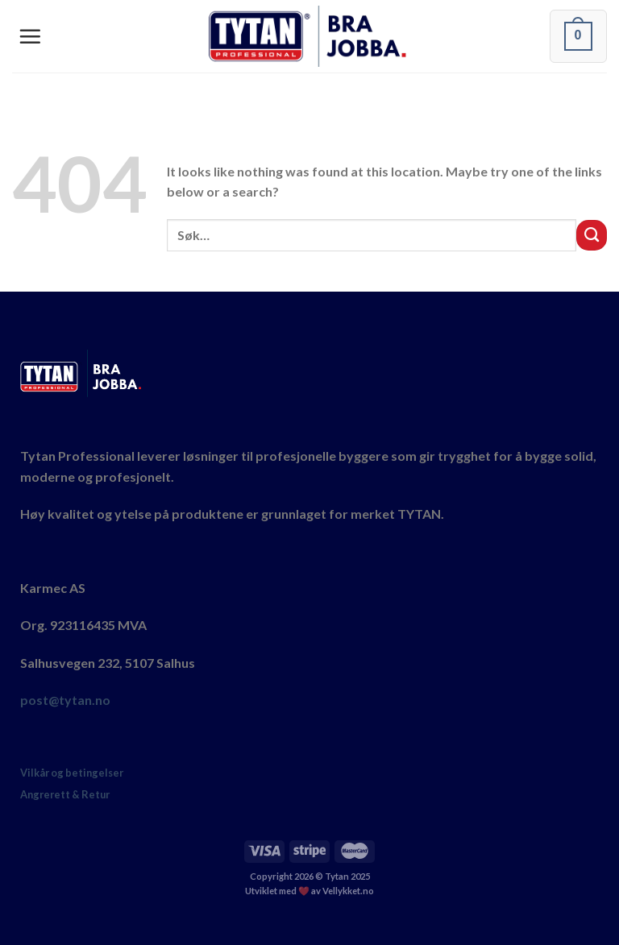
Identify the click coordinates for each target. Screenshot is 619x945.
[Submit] (591, 235)
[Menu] (30, 36)
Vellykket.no (348, 890)
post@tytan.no (65, 699)
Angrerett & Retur (65, 794)
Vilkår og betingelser (71, 772)
